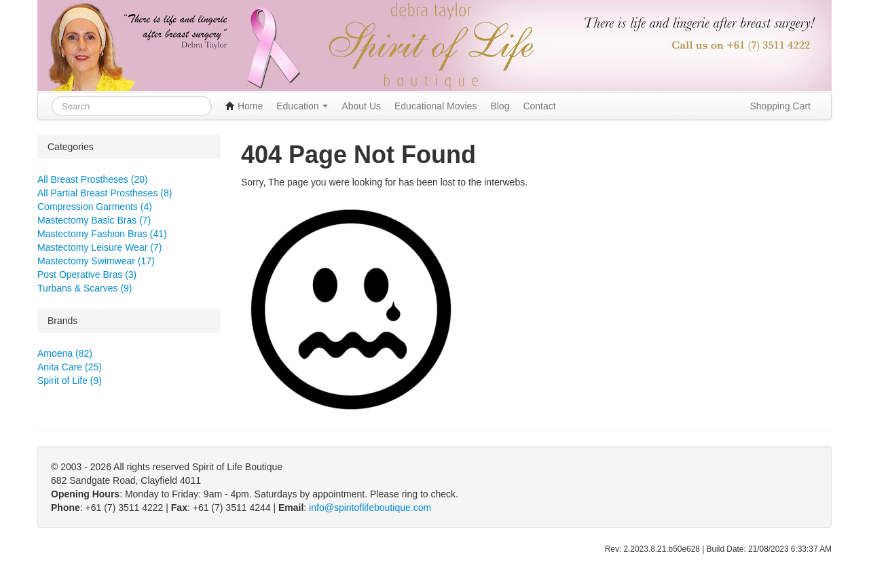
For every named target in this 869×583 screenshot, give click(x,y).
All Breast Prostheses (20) (92, 179)
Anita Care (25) (69, 366)
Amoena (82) (64, 353)
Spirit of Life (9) (69, 380)
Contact (539, 106)
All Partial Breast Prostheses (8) (104, 193)
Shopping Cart (780, 106)
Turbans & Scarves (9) (84, 288)
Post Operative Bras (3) (86, 274)
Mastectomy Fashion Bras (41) (102, 233)
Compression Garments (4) (94, 206)
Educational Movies (435, 106)
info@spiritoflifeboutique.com (370, 507)
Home (244, 106)
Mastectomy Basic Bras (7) (94, 220)
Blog (499, 106)
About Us (361, 106)
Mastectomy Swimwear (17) (96, 260)
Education (302, 106)
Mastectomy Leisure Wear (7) (99, 247)
